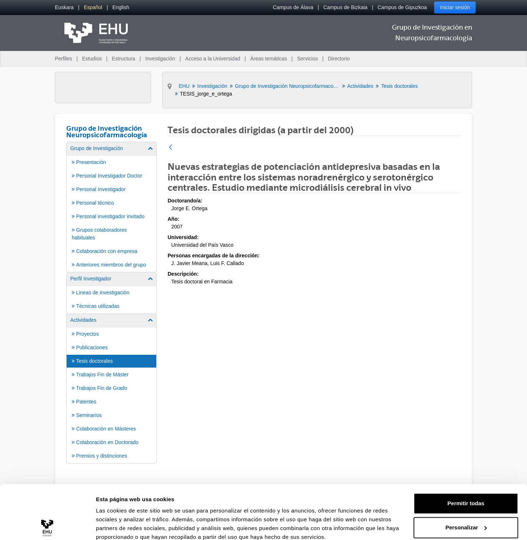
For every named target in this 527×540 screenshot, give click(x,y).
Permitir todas (466, 472)
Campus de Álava (293, 7)
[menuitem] (64, 7)
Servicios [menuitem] (307, 59)
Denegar (466, 520)
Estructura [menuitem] (123, 59)
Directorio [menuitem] (339, 59)
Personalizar (466, 495)
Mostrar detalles (117, 525)
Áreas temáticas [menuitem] (268, 59)
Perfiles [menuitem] (63, 59)
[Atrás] (170, 147)
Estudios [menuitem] (92, 59)
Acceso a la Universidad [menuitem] (212, 59)
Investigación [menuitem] (160, 59)
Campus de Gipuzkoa (402, 7)
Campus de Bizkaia (346, 7)
